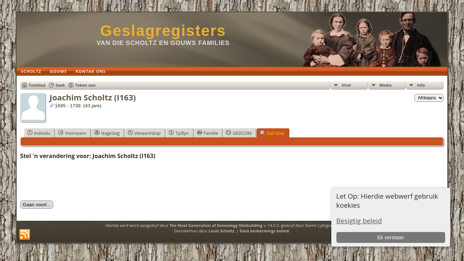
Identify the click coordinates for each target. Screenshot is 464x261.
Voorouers (72, 133)
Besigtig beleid (359, 220)
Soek (60, 85)
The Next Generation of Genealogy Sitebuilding (215, 225)
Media (385, 85)
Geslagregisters (163, 30)
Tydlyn (178, 133)
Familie (207, 133)
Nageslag (107, 133)
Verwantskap (144, 133)
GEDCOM (239, 133)
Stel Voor (272, 133)
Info (421, 85)
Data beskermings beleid (264, 230)
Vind (346, 85)
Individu (39, 133)
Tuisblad (37, 85)
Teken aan (85, 85)
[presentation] (75, 180)
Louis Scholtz (221, 230)
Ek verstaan (390, 237)
